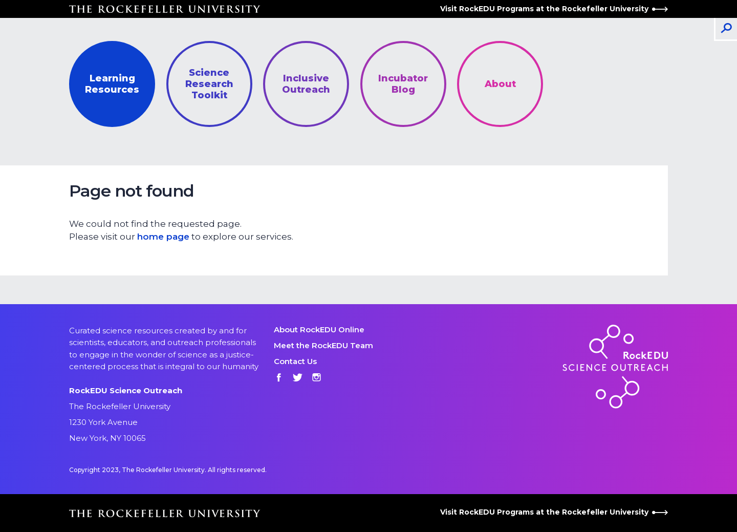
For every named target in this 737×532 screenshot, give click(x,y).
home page (163, 236)
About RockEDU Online (319, 329)
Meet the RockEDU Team (323, 345)
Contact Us (295, 361)
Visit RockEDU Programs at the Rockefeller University (554, 8)
